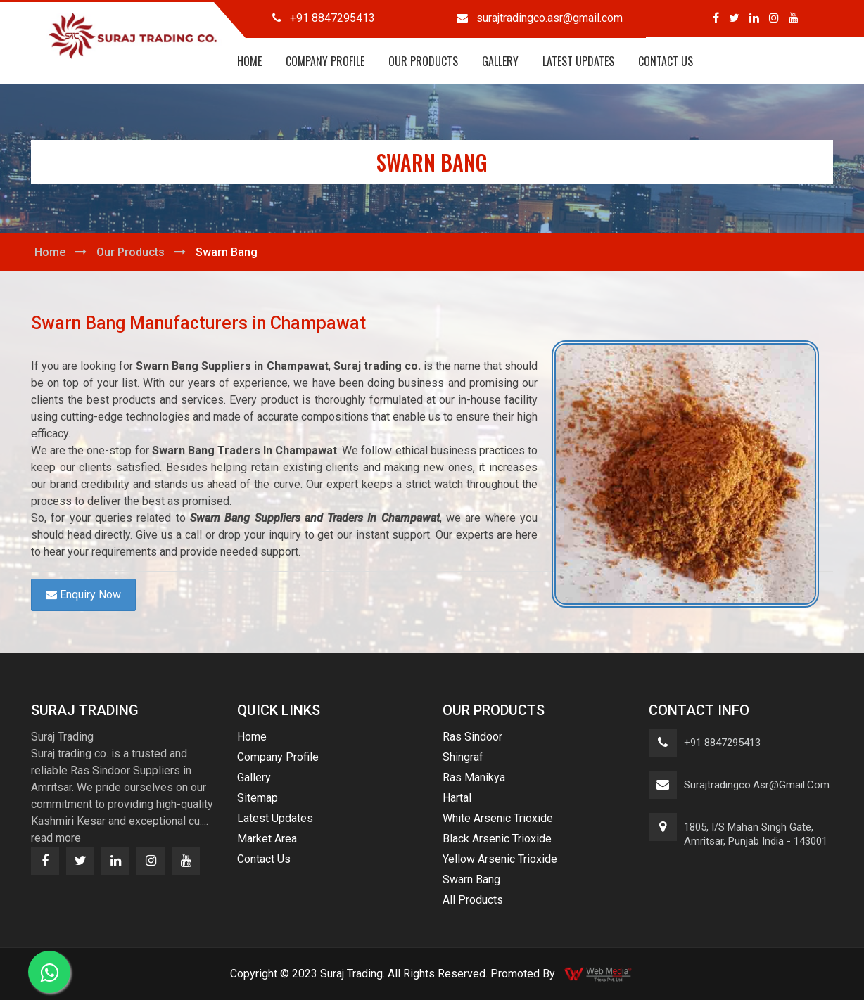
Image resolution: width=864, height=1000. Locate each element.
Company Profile (325, 61)
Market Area (267, 838)
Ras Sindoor (472, 736)
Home (249, 61)
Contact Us (665, 61)
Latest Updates (578, 61)
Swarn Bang (471, 879)
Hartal (457, 798)
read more (56, 838)
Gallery (500, 61)
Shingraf (463, 757)
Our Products (423, 61)
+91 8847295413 (722, 742)
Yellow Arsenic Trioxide (500, 859)
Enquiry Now (83, 594)
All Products (473, 899)
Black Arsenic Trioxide (497, 838)
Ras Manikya (474, 777)
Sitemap (257, 798)
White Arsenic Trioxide (498, 818)
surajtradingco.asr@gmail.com (757, 784)
